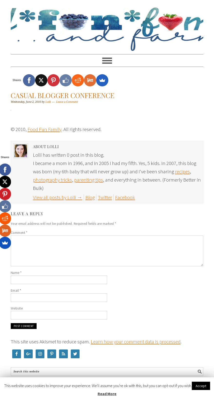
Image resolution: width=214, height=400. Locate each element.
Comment (19, 232)
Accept (201, 386)
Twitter (105, 197)
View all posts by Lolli (57, 197)
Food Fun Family (107, 25)
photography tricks (52, 179)
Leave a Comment (67, 101)
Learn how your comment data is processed (136, 341)
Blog (90, 197)
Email (16, 290)
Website (17, 308)
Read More (107, 393)
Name (16, 272)
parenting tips (88, 179)
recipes (182, 171)
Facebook (125, 197)
